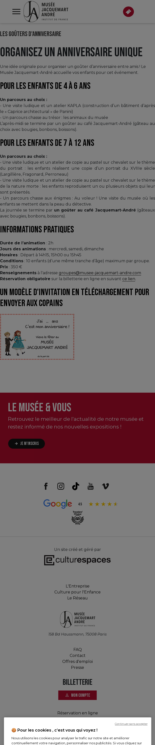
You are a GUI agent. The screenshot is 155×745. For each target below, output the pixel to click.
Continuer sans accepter (131, 740)
